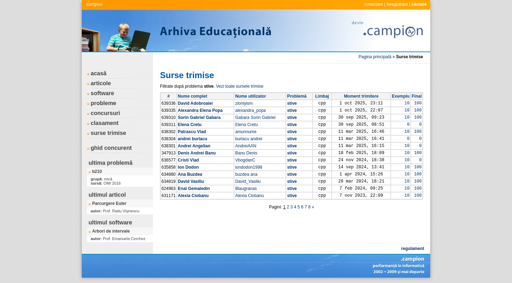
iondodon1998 (248, 167)
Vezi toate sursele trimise (239, 86)
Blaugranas (246, 188)
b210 (97, 171)
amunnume (245, 131)
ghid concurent (111, 148)
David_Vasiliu (248, 181)
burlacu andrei (248, 138)
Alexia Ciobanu (249, 195)
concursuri (105, 113)
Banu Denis (246, 153)
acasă (99, 73)
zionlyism (243, 103)
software (102, 93)
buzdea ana (246, 174)
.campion (94, 4)
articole (101, 83)
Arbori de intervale (111, 231)
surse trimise (108, 133)
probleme (103, 103)
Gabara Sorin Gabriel (255, 117)
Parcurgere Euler (109, 203)
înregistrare (397, 4)
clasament (104, 123)
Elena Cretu (246, 124)
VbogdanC (245, 160)
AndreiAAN (245, 145)
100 (418, 103)
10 (407, 103)
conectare (373, 4)
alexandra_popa (250, 110)
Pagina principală (375, 56)
